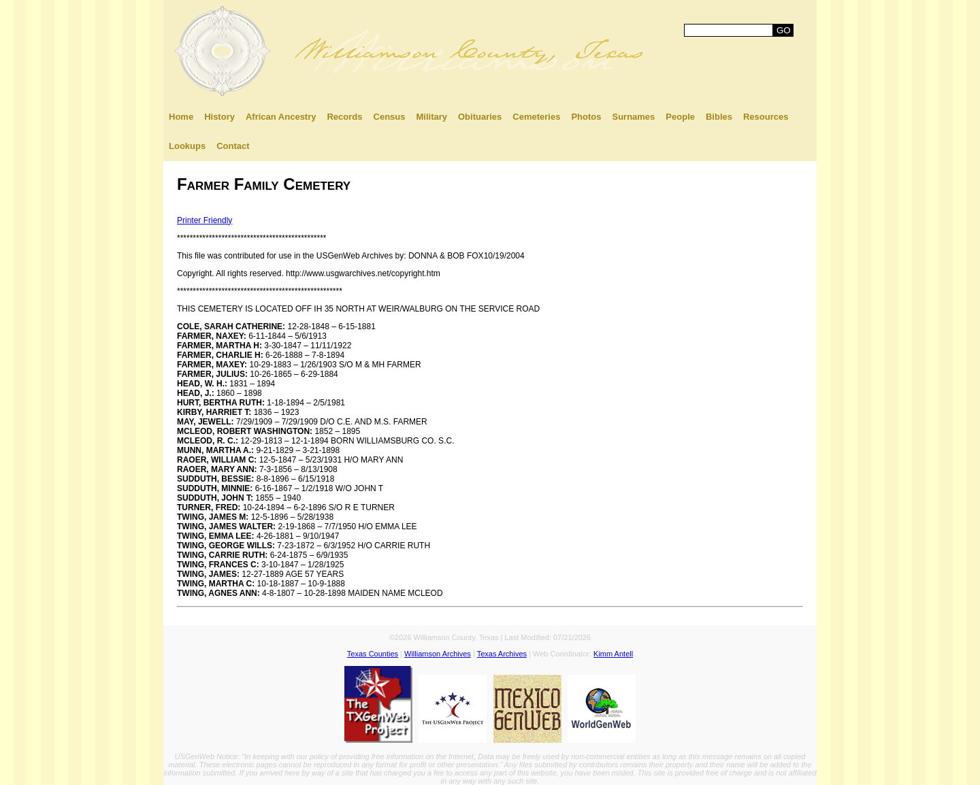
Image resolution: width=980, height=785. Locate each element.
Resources (765, 117)
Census (390, 117)
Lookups (187, 146)
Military (431, 117)
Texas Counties (372, 654)
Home (181, 117)
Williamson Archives (437, 654)
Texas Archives (502, 654)
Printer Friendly (204, 220)
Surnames (633, 117)
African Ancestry (281, 117)
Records (344, 117)
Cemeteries (536, 117)
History (219, 117)
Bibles (719, 117)
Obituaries (480, 117)
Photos (586, 117)
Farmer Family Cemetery (263, 184)
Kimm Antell (613, 654)
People (680, 117)
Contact (232, 146)
